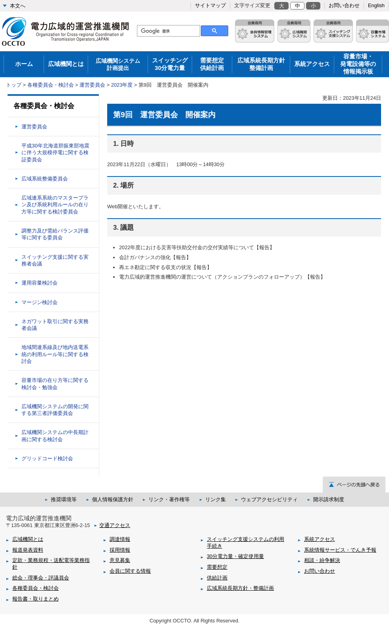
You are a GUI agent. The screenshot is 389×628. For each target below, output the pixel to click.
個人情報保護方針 (112, 499)
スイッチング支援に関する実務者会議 (55, 260)
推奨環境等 (64, 499)
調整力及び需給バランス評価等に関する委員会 (55, 234)
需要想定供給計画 (212, 64)
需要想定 (217, 567)
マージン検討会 (39, 302)
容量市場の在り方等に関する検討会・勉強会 (55, 383)
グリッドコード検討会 (47, 458)
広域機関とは (66, 64)
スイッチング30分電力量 (170, 64)
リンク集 (215, 499)
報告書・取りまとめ (35, 599)
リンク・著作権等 (169, 499)
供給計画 (217, 578)
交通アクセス (114, 525)
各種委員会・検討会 (50, 85)
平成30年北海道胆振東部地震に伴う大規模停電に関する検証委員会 (55, 153)
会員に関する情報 (130, 571)
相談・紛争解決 (322, 560)
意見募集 (120, 560)
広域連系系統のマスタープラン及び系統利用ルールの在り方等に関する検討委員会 (55, 205)
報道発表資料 (27, 550)
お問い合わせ (344, 5)
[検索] (167, 31)
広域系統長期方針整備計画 (261, 64)
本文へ (17, 6)
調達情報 (120, 539)
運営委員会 (92, 85)
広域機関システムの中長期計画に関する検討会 (55, 435)
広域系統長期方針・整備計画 (240, 588)
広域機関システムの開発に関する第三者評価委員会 (55, 409)
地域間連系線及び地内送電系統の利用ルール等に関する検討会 (55, 354)
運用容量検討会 (39, 283)
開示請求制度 (328, 499)
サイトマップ (210, 5)
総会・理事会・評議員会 (40, 578)
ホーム (24, 64)
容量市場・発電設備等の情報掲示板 (358, 64)
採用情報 (120, 550)
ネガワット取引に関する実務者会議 (55, 324)
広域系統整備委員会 (44, 179)
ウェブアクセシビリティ (269, 499)
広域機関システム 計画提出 (118, 64)
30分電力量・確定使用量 (235, 556)
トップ (13, 85)
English (376, 5)
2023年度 (122, 85)
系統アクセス (312, 64)
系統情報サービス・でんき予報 (340, 550)
